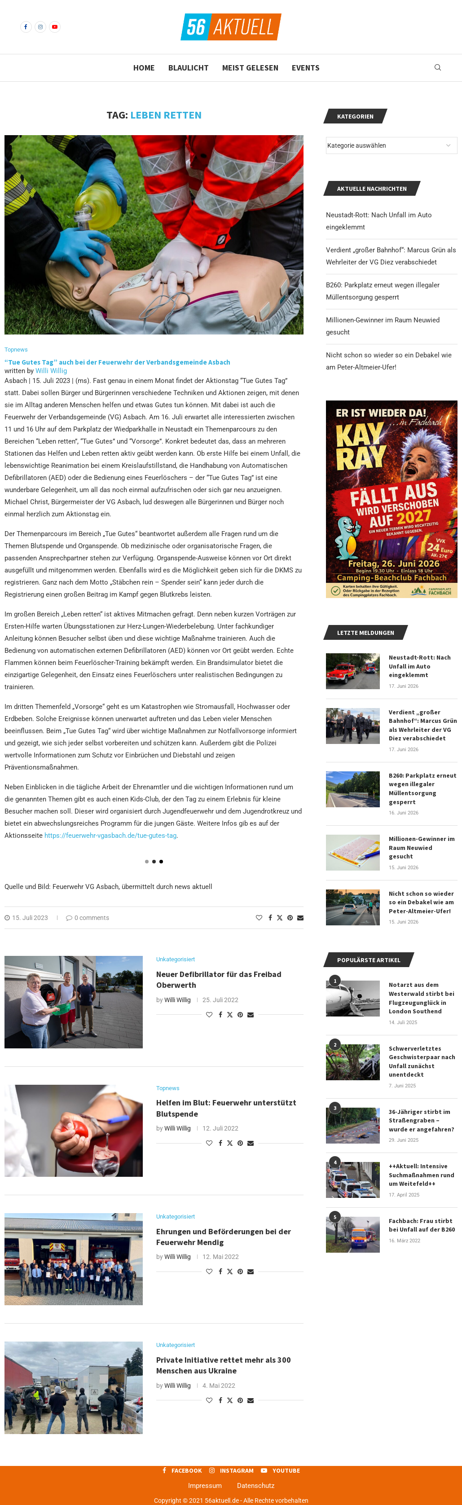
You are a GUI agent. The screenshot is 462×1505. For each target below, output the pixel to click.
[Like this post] (259, 917)
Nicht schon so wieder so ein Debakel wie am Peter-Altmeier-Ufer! (421, 902)
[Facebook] (26, 27)
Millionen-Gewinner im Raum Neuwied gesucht (422, 847)
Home (144, 67)
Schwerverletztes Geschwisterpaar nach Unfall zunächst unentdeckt (422, 1061)
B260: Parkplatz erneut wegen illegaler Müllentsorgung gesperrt (423, 788)
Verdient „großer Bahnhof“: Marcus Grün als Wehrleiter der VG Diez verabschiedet (423, 725)
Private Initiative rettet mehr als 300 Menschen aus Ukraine (223, 1365)
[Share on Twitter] (280, 917)
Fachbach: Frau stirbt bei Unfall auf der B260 (422, 1225)
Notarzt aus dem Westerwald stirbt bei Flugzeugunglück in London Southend (421, 998)
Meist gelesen (250, 67)
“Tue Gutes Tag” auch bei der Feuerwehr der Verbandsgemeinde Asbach (118, 362)
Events (306, 67)
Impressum (205, 1486)
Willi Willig (51, 371)
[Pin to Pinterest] (290, 917)
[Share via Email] (300, 917)
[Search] (437, 67)
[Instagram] (40, 27)
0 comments (87, 917)
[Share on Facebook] (270, 917)
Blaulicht (188, 67)
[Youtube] (55, 27)
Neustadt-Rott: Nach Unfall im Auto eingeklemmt (420, 666)
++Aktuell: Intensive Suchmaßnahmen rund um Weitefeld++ (421, 1175)
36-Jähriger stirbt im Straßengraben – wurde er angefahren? (421, 1120)
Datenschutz (255, 1486)
